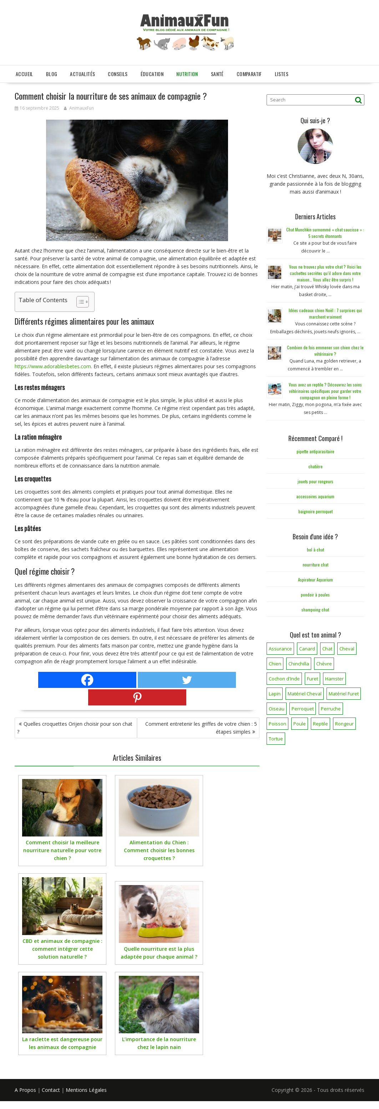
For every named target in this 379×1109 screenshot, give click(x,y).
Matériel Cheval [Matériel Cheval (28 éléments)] (305, 693)
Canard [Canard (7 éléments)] (307, 648)
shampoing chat (315, 609)
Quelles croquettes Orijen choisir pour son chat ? (74, 727)
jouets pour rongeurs (315, 481)
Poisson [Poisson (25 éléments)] (277, 723)
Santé (217, 74)
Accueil (24, 74)
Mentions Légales (86, 1089)
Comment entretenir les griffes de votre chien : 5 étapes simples (201, 727)
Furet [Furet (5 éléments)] (312, 678)
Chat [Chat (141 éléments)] (327, 648)
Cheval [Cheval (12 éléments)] (346, 648)
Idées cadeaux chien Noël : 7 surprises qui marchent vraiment (325, 313)
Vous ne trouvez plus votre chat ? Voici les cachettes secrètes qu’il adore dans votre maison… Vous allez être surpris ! (325, 273)
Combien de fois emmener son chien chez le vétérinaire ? (325, 350)
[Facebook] (87, 680)
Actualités (82, 74)
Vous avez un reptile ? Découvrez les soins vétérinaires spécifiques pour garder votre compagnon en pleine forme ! (325, 390)
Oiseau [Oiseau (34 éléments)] (276, 708)
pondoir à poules (315, 594)
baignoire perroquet (315, 511)
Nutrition (187, 74)
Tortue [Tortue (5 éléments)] (276, 738)
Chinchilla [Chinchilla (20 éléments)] (298, 663)
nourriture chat (315, 564)
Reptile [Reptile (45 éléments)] (320, 723)
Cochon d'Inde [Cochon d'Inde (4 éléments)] (284, 678)
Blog (51, 74)
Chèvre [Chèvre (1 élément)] (324, 663)
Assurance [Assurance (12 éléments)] (280, 648)
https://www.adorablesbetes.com (53, 366)
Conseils (117, 74)
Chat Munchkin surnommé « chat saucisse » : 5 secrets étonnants (325, 232)
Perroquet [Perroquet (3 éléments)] (303, 708)
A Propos (25, 1089)
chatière (315, 466)
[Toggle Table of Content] (79, 302)
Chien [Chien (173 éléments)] (275, 663)
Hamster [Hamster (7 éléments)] (334, 678)
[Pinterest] (137, 697)
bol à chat (315, 549)
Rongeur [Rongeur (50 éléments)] (344, 723)
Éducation (152, 74)
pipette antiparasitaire (315, 451)
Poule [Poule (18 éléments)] (299, 723)
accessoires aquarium (315, 496)
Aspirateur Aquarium (315, 579)
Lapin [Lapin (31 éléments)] (275, 693)
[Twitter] (187, 680)
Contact (51, 1089)
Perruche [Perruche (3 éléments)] (331, 708)
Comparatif (249, 74)
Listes (281, 74)
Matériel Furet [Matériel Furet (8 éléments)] (344, 693)
